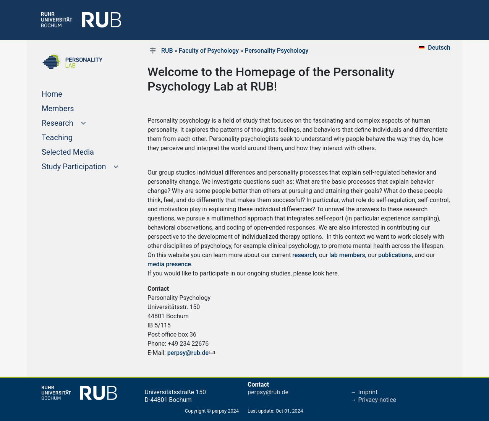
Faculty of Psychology (209, 50)
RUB (167, 50)
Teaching (72, 136)
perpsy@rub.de (188, 352)
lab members (347, 255)
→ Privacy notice (374, 399)
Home (66, 93)
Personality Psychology (276, 50)
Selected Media (82, 151)
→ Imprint (364, 392)
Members (72, 107)
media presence (169, 264)
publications (395, 255)
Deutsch (439, 47)
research (304, 255)
